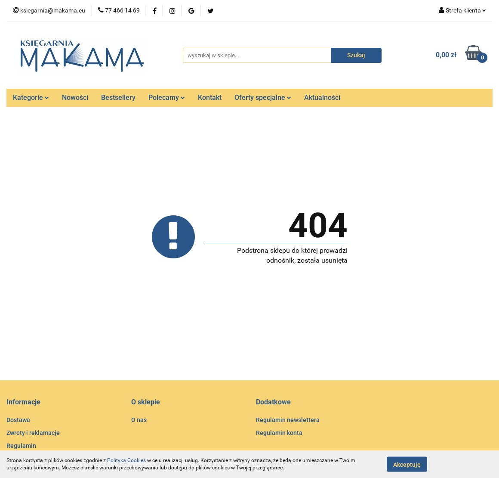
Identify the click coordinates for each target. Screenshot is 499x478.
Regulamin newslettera (288, 419)
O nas (139, 419)
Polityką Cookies (126, 460)
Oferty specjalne (262, 97)
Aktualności (322, 97)
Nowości (75, 97)
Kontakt (210, 97)
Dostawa (18, 419)
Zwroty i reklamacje (33, 432)
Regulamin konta (279, 432)
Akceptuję (407, 464)
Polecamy (166, 97)
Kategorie (31, 97)
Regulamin (21, 445)
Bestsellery (118, 97)
